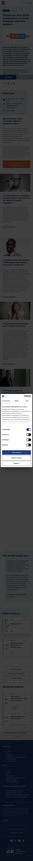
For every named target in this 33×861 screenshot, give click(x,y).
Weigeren (16, 463)
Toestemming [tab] (6, 401)
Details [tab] (16, 401)
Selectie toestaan (16, 458)
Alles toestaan (16, 452)
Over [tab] (27, 401)
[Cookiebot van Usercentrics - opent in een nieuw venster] (23, 396)
